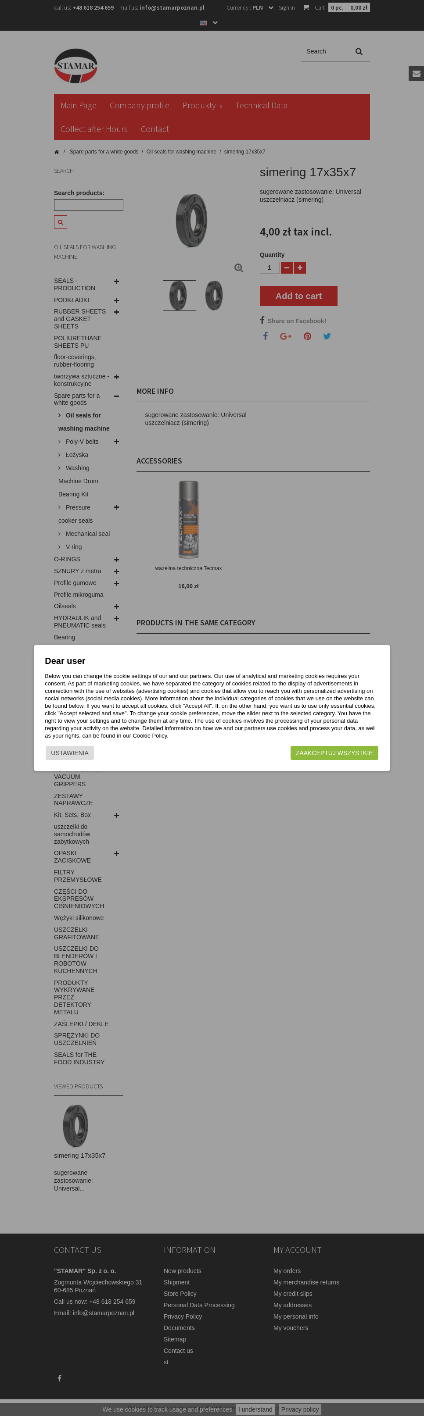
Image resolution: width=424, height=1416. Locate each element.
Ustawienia (78, 755)
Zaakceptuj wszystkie (326, 755)
